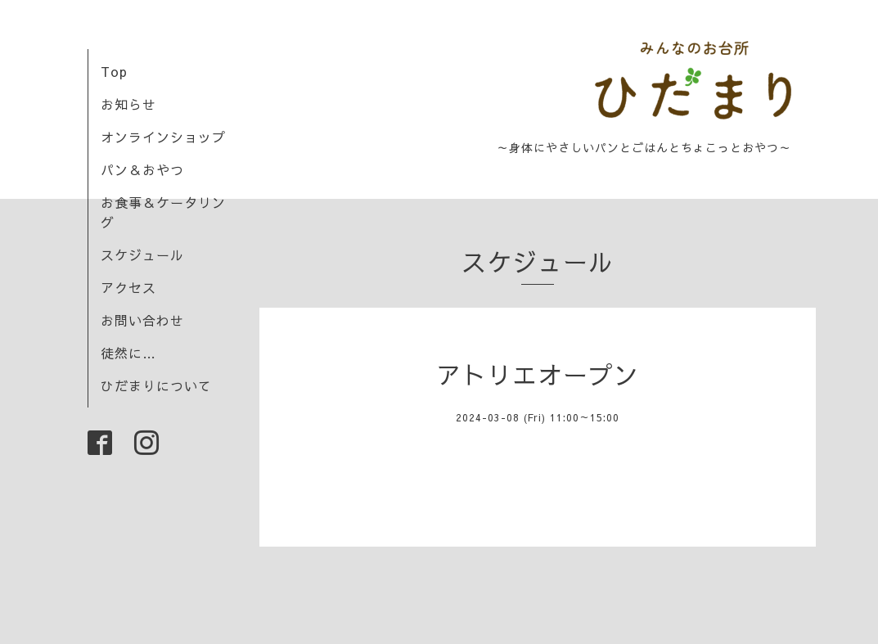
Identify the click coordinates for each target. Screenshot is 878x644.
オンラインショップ (163, 137)
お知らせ (128, 104)
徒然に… (128, 353)
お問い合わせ (142, 320)
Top (114, 71)
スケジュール (142, 254)
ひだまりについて (156, 385)
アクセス (128, 287)
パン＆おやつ (142, 169)
